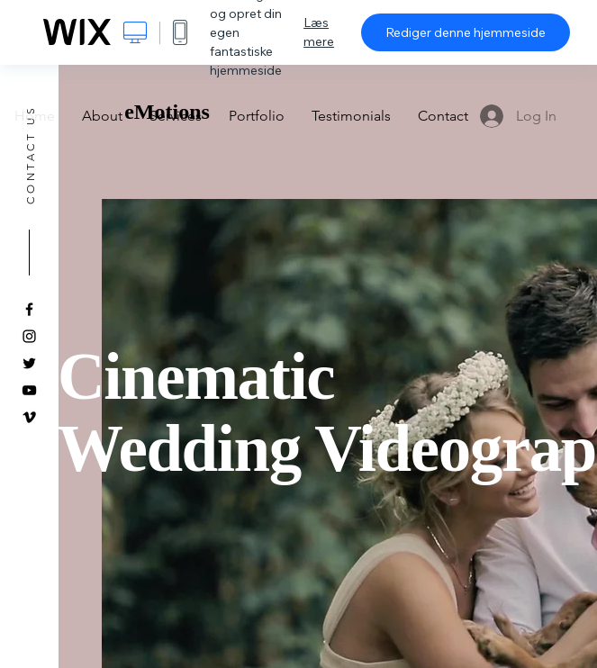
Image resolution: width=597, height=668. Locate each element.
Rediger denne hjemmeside (465, 32)
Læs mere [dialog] (318, 32)
